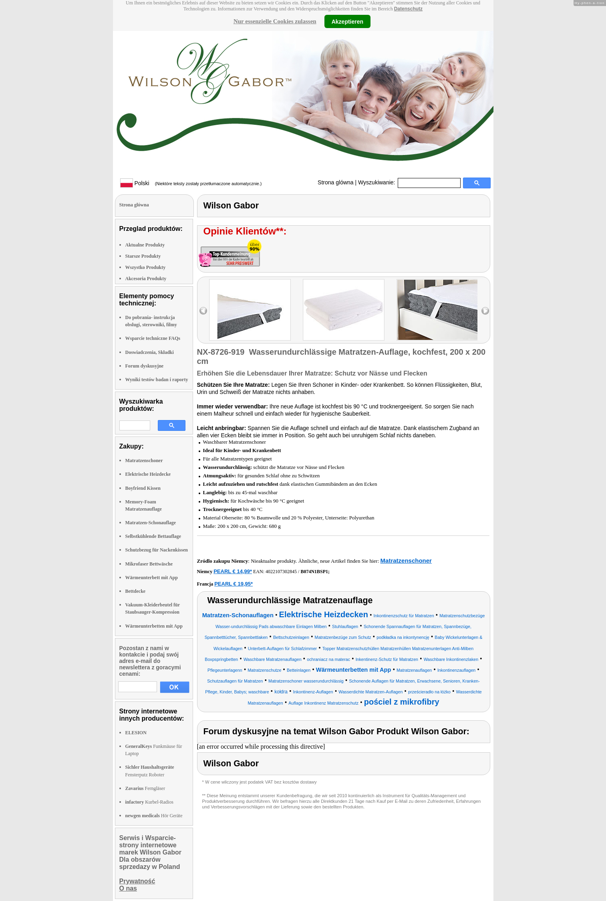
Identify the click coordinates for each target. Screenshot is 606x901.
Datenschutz (408, 9)
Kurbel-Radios (149, 802)
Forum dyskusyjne (144, 366)
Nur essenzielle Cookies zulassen (275, 21)
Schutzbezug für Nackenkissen (156, 550)
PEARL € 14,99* (232, 571)
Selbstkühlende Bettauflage (153, 536)
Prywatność (137, 881)
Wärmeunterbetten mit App (154, 626)
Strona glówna (336, 182)
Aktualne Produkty (145, 245)
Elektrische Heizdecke (148, 474)
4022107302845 (281, 571)
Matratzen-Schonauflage (150, 522)
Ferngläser (145, 788)
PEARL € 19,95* (233, 584)
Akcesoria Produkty (146, 278)
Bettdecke (135, 591)
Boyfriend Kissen (143, 488)
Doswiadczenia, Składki (149, 352)
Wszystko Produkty (145, 267)
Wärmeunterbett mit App (151, 577)
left (203, 311)
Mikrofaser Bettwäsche (149, 564)
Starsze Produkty (143, 256)
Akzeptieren (347, 21)
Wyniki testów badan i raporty (156, 379)
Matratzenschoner (144, 460)
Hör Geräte (154, 815)
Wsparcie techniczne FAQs (153, 338)
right (485, 311)
